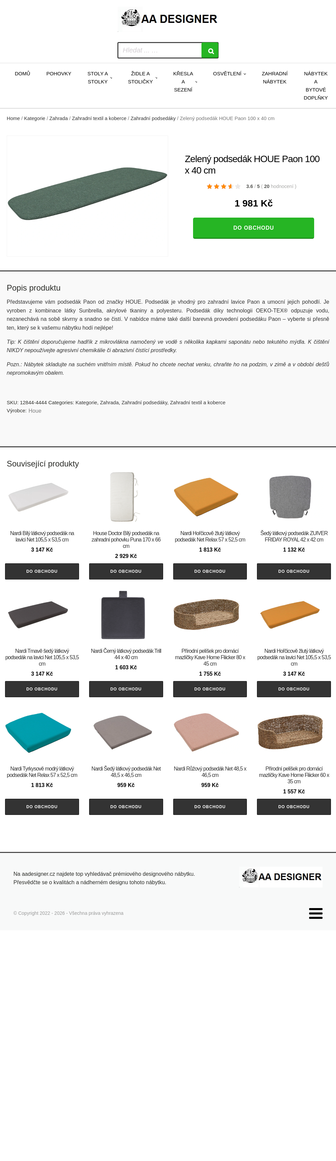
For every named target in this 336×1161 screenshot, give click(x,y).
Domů (22, 73)
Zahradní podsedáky (153, 118)
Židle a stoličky (140, 77)
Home (13, 118)
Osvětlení (227, 73)
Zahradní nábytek (275, 77)
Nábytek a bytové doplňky (316, 86)
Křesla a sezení (183, 81)
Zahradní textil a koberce (99, 118)
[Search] (209, 50)
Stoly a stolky (97, 77)
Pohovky (58, 73)
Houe (35, 411)
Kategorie (34, 118)
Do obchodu (253, 228)
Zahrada (58, 118)
